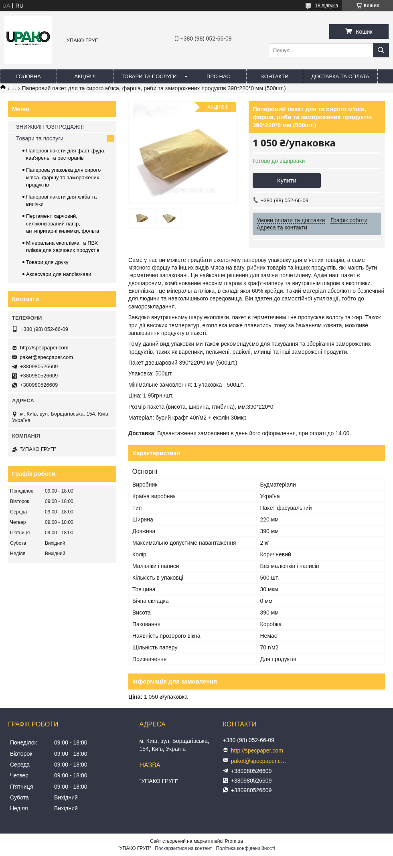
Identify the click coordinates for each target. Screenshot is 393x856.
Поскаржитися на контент (183, 848)
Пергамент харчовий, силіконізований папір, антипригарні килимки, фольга (62, 223)
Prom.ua (234, 841)
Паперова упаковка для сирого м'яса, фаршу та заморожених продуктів (63, 177)
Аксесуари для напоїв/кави (58, 274)
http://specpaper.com (44, 348)
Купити (286, 180)
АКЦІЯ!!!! (84, 76)
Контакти (274, 76)
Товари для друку (47, 262)
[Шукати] (381, 50)
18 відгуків (326, 5)
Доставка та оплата (340, 76)
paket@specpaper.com (46, 357)
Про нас (218, 76)
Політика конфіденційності (246, 848)
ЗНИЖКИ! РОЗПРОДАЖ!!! (50, 127)
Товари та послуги (149, 76)
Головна (28, 76)
